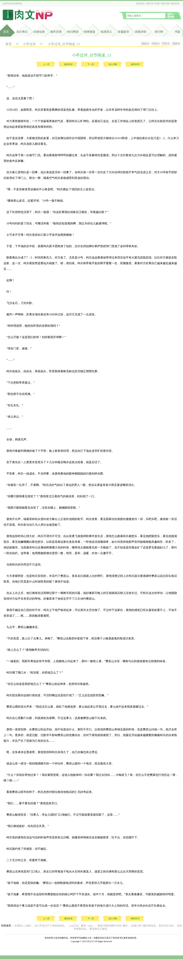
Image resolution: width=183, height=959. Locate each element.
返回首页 (140, 3)
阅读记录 (175, 3)
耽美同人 (106, 31)
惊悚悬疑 (89, 31)
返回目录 (68, 64)
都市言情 (56, 31)
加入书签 (113, 64)
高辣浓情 (140, 31)
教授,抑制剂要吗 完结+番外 (113, 925)
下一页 (90, 64)
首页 (6, 31)
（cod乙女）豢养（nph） (81, 925)
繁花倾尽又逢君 (98, 929)
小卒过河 (29, 44)
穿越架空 (123, 31)
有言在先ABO (166, 925)
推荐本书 (135, 64)
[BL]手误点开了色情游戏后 (49, 925)
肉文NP (90, 941)
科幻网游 (73, 31)
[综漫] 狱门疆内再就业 (143, 925)
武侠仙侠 (39, 31)
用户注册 (155, 3)
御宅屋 (18, 3)
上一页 (46, 64)
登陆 (148, 3)
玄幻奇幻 (22, 31)
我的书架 (165, 3)
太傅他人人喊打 (22, 925)
